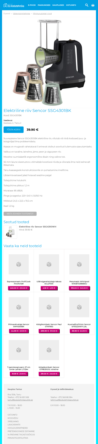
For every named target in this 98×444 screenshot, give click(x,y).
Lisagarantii (14, 425)
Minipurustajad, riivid (42, 14)
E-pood (32, 5)
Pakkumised (44, 5)
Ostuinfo (71, 5)
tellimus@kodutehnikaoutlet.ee (64, 400)
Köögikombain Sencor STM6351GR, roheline (49, 368)
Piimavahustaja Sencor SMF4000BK (18, 325)
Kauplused (58, 5)
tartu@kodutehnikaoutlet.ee (20, 400)
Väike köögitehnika (21, 14)
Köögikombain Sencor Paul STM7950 (49, 325)
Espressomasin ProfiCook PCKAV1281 (18, 283)
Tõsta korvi (13, 129)
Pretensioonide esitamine (21, 431)
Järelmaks (13, 421)
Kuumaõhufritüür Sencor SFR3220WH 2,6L (79, 325)
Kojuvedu (13, 418)
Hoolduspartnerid (18, 428)
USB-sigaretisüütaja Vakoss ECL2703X (49, 283)
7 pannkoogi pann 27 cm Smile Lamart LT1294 (18, 368)
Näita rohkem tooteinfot (20, 214)
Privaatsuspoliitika (18, 438)
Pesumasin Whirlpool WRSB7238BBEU (79, 283)
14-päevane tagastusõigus (21, 435)
